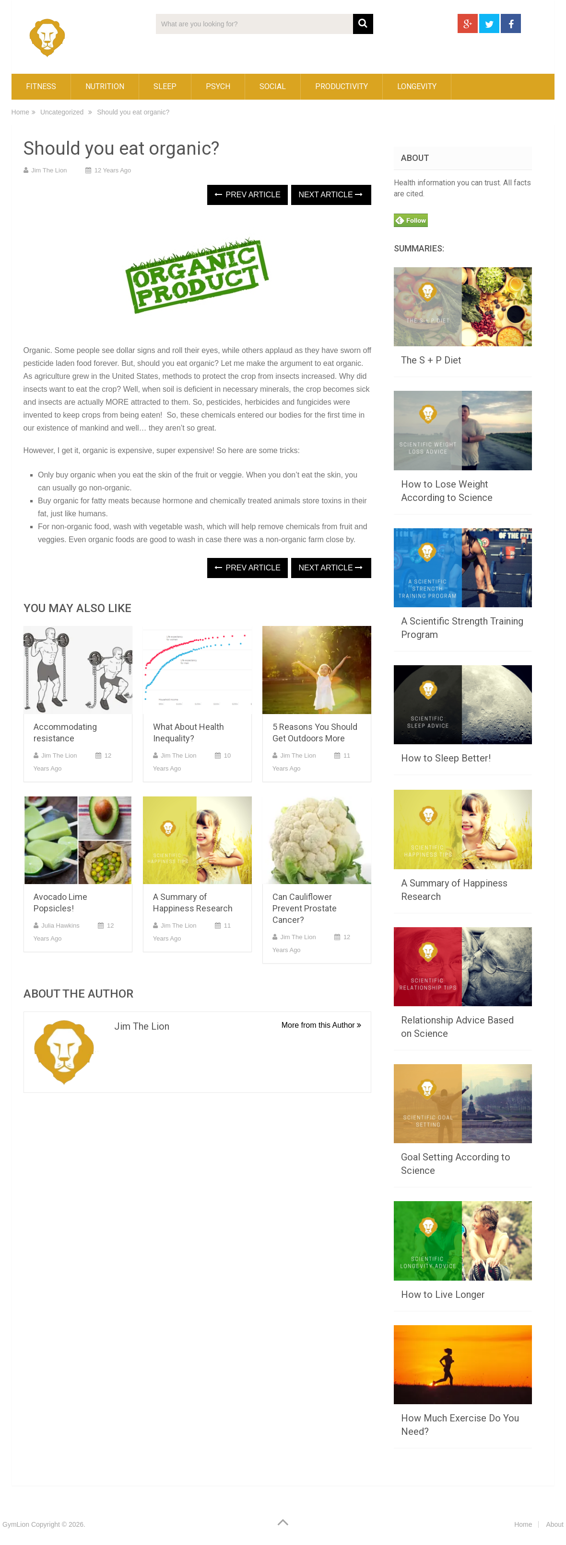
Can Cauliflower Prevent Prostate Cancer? (304, 908)
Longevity (416, 86)
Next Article (330, 195)
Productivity (341, 86)
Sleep (165, 86)
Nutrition (104, 86)
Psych (218, 86)
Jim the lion (49, 170)
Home (20, 112)
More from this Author (321, 1025)
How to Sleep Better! (446, 758)
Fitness (41, 86)
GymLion (15, 1524)
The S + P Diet (431, 360)
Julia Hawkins (60, 925)
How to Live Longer (443, 1294)
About (555, 1524)
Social (272, 86)
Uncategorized (61, 112)
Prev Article (247, 195)
